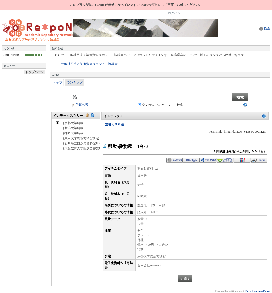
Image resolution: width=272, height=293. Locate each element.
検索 (264, 28)
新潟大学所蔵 (72, 128)
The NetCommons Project (257, 291)
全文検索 (146, 105)
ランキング (75, 82)
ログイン (174, 13)
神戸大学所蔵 (72, 133)
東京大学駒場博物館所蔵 (80, 138)
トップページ (34, 72)
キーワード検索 (170, 105)
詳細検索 (80, 104)
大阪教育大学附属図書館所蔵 (83, 148)
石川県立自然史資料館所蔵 (81, 143)
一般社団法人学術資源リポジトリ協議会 (89, 64)
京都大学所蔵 (72, 123)
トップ (57, 82)
